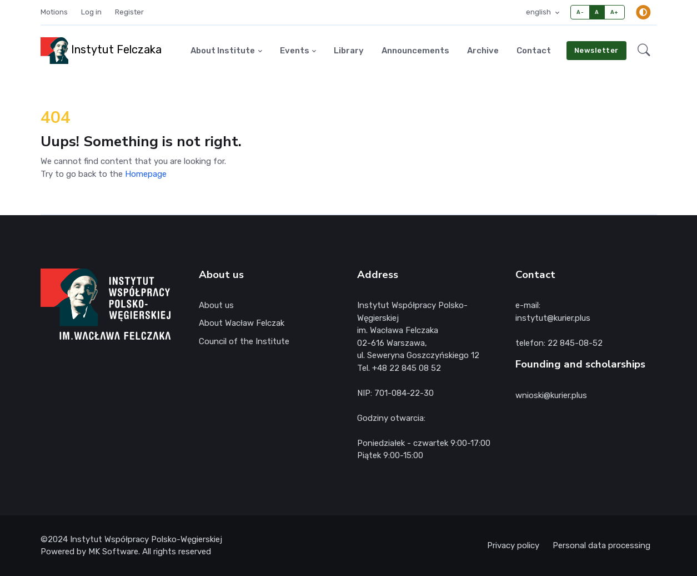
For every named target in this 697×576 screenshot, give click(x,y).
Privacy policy (513, 545)
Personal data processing (601, 545)
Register (129, 12)
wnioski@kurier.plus (551, 395)
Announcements (415, 51)
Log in (91, 12)
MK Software (113, 552)
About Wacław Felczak (241, 323)
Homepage (146, 174)
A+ (614, 12)
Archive (483, 51)
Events (294, 51)
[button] (644, 50)
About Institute (222, 51)
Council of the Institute (244, 341)
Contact (534, 51)
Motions (54, 12)
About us (216, 305)
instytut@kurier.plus (552, 318)
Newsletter (596, 50)
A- (580, 12)
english (539, 12)
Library (349, 51)
